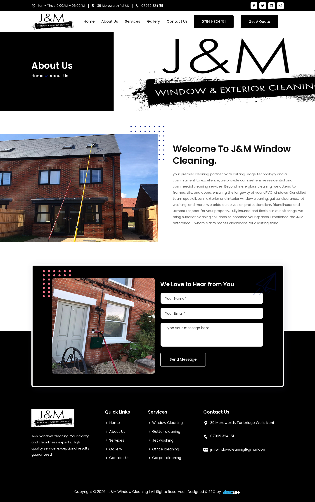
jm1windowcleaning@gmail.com (238, 449)
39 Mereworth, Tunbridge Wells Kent (242, 422)
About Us (109, 21)
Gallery (153, 21)
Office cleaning (165, 449)
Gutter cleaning (166, 431)
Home (89, 21)
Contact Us (177, 21)
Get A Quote (259, 21)
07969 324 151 (152, 5)
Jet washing (162, 440)
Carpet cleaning (166, 457)
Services (132, 21)
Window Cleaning (167, 422)
